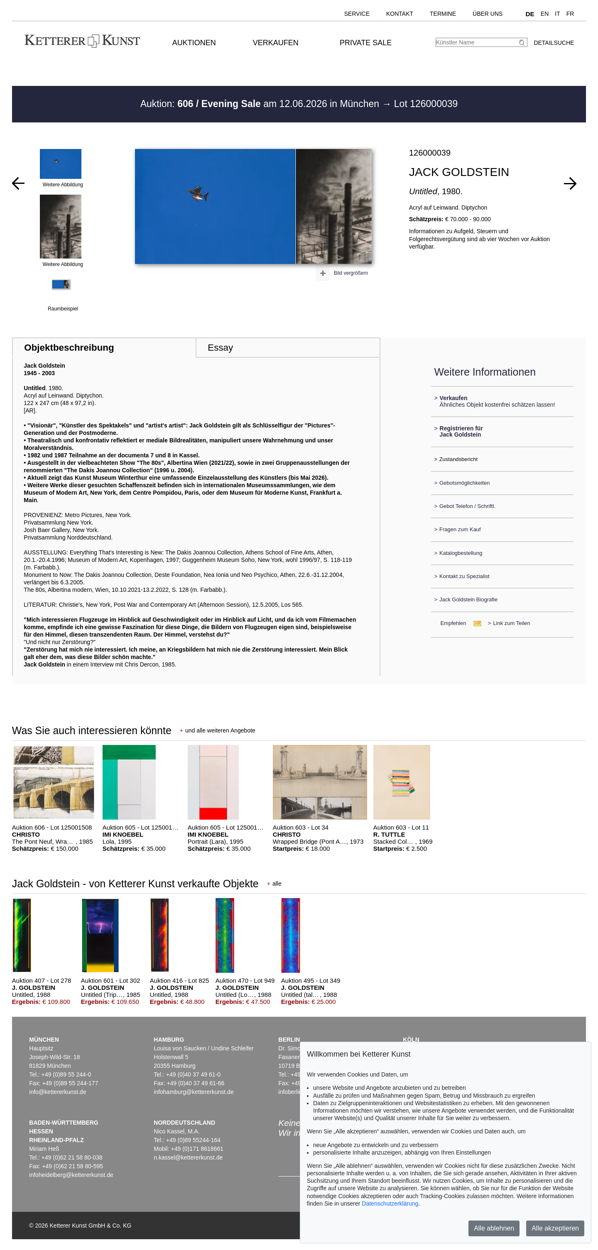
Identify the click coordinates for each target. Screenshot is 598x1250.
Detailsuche (554, 42)
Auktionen (194, 43)
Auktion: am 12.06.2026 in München (261, 103)
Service (357, 13)
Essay (220, 347)
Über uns (487, 13)
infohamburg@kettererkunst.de (193, 1092)
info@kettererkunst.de (57, 1092)
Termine (443, 13)
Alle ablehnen (494, 1228)
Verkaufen (276, 43)
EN (545, 13)
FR (570, 13)
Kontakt (399, 13)
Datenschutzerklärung (390, 1203)
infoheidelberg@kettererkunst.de (71, 1175)
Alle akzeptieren (555, 1228)
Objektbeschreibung (69, 347)
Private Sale (366, 43)
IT (557, 13)
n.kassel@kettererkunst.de (188, 1157)
